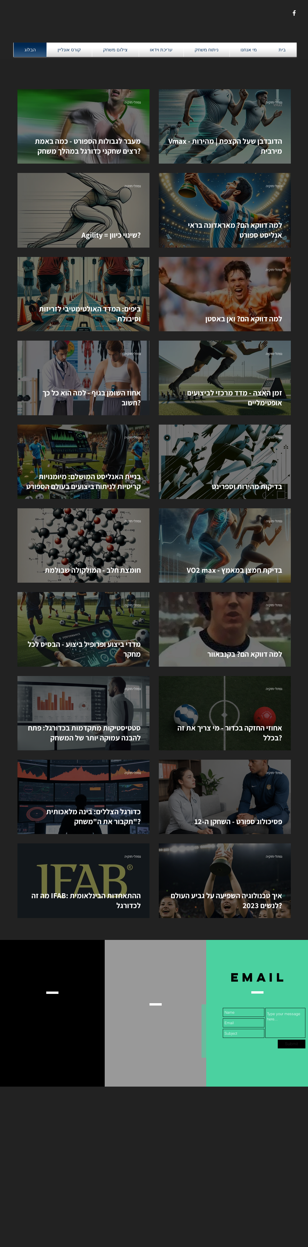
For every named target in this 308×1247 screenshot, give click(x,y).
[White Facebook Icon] (294, 13)
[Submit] (291, 1044)
